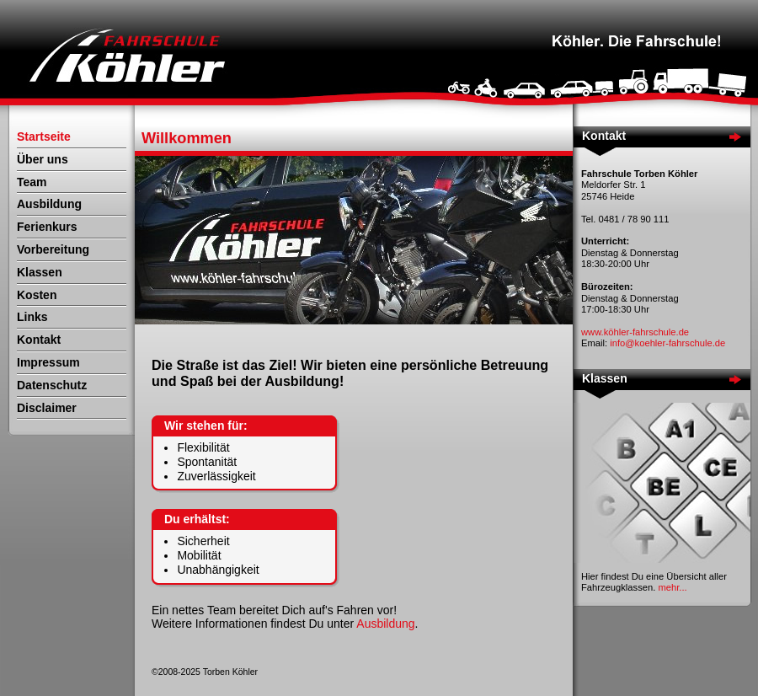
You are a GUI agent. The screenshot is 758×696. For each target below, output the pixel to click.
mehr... (672, 587)
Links (32, 317)
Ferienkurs (47, 226)
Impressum (48, 362)
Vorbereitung (53, 249)
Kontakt (39, 339)
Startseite (44, 136)
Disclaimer (47, 408)
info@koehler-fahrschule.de (667, 343)
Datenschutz (52, 385)
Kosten (36, 295)
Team (32, 182)
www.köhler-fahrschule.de (635, 332)
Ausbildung (49, 204)
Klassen (39, 272)
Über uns (42, 159)
